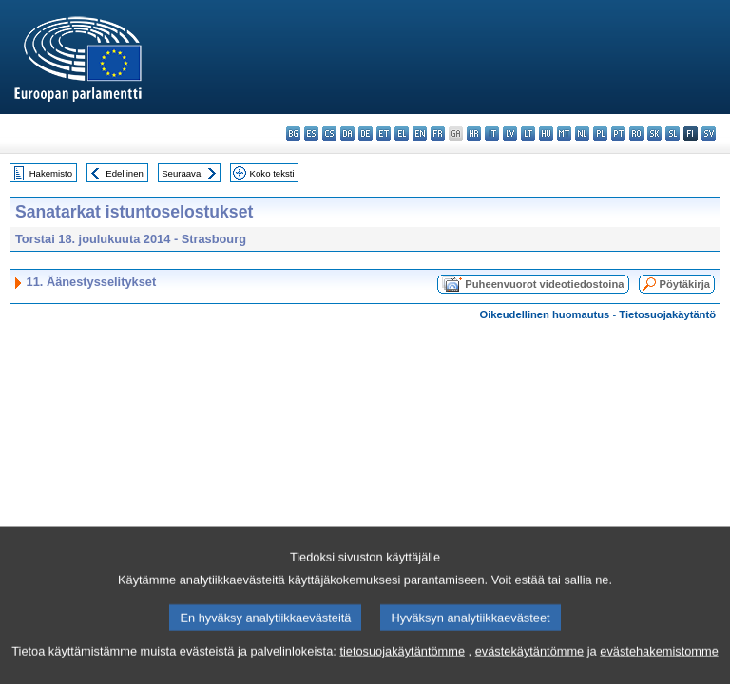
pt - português (618, 133)
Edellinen (124, 173)
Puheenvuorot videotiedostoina (544, 284)
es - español (311, 133)
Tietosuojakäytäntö (667, 314)
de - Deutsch (365, 133)
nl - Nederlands (582, 133)
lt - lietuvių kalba (528, 133)
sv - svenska (708, 133)
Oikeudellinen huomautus (545, 314)
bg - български (293, 133)
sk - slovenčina (654, 133)
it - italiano (492, 133)
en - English (420, 133)
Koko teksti (272, 173)
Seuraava (181, 173)
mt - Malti (564, 133)
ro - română (636, 133)
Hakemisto (50, 173)
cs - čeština (329, 133)
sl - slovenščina (672, 133)
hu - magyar (546, 133)
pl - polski (600, 133)
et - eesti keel (383, 133)
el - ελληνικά (401, 133)
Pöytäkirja (685, 284)
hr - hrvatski (474, 133)
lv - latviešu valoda (510, 133)
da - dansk (347, 133)
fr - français (438, 133)
